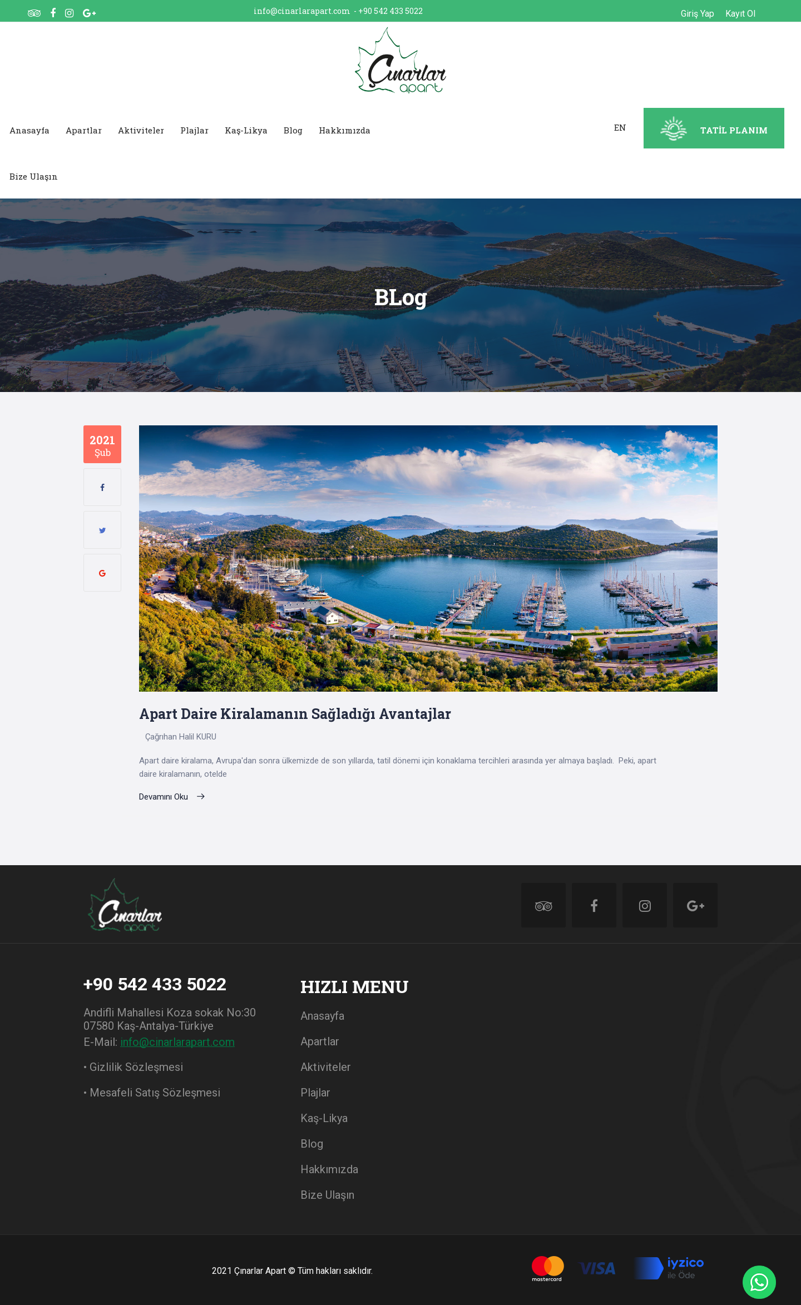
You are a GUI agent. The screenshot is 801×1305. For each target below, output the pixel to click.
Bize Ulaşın (33, 176)
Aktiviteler (141, 130)
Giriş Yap (697, 13)
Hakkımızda (344, 130)
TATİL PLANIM (734, 130)
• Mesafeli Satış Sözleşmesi (151, 1092)
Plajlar (194, 130)
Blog (293, 130)
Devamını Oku (172, 796)
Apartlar (84, 130)
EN (620, 127)
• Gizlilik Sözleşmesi (133, 1067)
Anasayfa (29, 130)
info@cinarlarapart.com (302, 11)
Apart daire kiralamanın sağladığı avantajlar (295, 713)
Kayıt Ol (740, 13)
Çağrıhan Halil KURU (180, 737)
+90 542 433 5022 (390, 11)
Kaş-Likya (246, 130)
